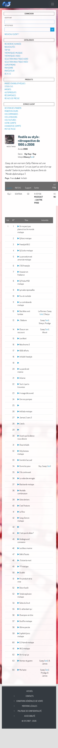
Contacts (30, 696)
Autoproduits (10, 92)
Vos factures (10, 120)
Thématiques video (12, 56)
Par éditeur (9, 71)
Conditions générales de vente (29, 701)
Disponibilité (9, 188)
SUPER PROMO (10, 65)
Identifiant (8, 18)
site (32, 157)
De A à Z (8, 73)
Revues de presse (12, 98)
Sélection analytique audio (16, 59)
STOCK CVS (9, 86)
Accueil (29, 691)
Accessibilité (29, 716)
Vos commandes (11, 114)
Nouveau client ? (12, 34)
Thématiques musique (14, 53)
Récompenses (10, 95)
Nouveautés (10, 47)
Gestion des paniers (13, 108)
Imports (8, 89)
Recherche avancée (13, 44)
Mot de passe (9, 25)
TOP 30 (7, 50)
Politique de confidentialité (30, 711)
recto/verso (11, 146)
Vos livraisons (11, 117)
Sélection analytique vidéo (16, 62)
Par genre (9, 68)
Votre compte (10, 123)
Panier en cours (11, 111)
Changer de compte (13, 126)
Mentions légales (29, 706)
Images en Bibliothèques (15, 83)
